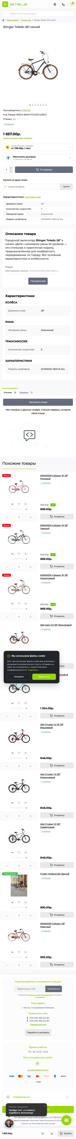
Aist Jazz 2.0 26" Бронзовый (56, 625)
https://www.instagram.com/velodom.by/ (37, 1063)
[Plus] (11, 168)
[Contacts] (63, 4)
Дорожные (26, 20)
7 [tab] (46, 105)
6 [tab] (43, 105)
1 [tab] (30, 105)
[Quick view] (12, 504)
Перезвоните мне (38, 1024)
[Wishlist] (19, 504)
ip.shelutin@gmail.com (38, 1070)
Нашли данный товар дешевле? (17, 138)
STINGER (26, 110)
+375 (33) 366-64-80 (39, 1021)
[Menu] (5, 4)
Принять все (44, 677)
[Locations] (54, 4)
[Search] (5, 14)
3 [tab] (35, 105)
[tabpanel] (38, 65)
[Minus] (11, 171)
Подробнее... (33, 670)
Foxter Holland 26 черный (54, 874)
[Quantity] (6, 169)
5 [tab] (40, 105)
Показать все (38, 281)
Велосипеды (12, 20)
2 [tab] (32, 105)
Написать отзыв (38, 402)
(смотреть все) (33, 197)
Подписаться (54, 989)
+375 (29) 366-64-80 (39, 1018)
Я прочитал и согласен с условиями (40, 996)
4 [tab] (38, 105)
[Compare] (25, 504)
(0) (14, 119)
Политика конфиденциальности (40, 995)
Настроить (19, 677)
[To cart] (57, 516)
